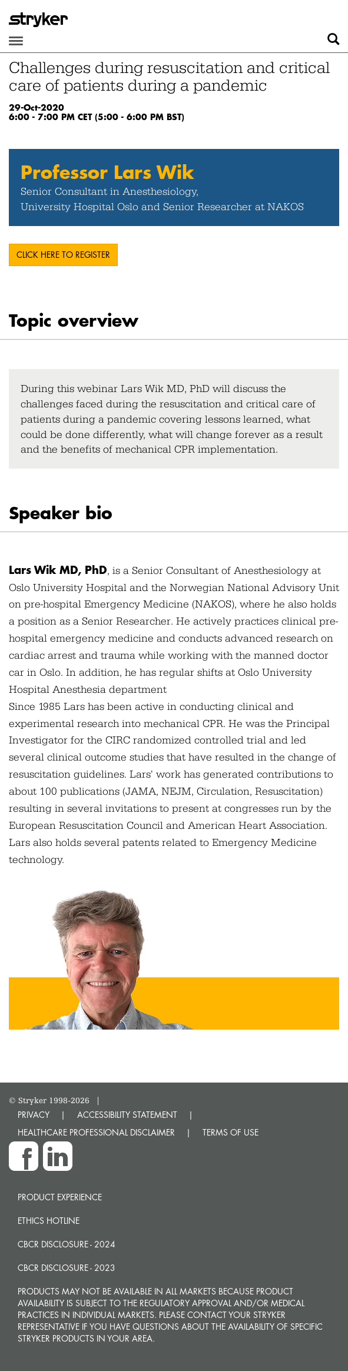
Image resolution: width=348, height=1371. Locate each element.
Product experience (60, 1197)
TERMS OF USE (230, 1132)
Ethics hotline (48, 1220)
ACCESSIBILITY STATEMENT (127, 1114)
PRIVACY (33, 1114)
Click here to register (63, 254)
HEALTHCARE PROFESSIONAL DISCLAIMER (96, 1132)
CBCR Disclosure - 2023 (66, 1267)
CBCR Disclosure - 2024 (66, 1244)
